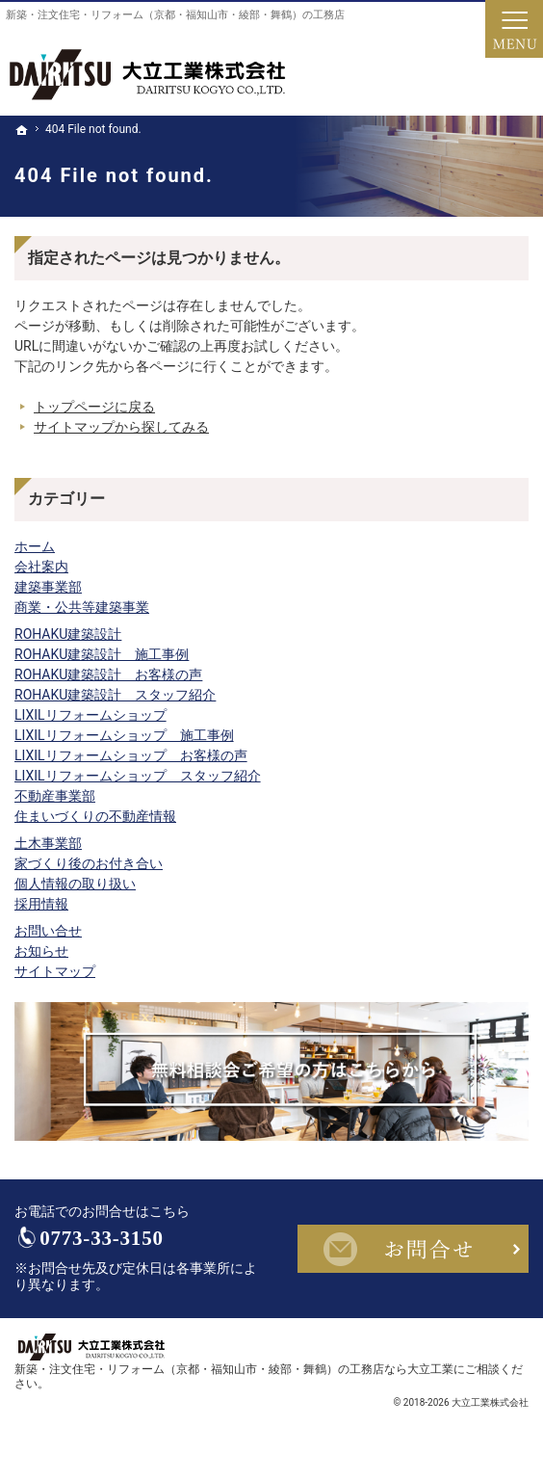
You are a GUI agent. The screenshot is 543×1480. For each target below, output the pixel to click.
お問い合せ (48, 930)
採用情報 (41, 904)
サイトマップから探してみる (121, 427)
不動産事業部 (54, 796)
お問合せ (413, 1251)
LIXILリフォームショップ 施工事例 (124, 735)
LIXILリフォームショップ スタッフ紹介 (137, 775)
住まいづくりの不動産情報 (95, 816)
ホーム (34, 546)
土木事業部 (48, 843)
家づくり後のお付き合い (88, 863)
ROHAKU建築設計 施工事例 (101, 654)
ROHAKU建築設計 (67, 634)
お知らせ (41, 951)
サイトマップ (54, 971)
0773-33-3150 (117, 1241)
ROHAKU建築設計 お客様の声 (108, 674)
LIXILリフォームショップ (90, 715)
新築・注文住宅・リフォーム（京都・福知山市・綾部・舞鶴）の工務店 (175, 15)
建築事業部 (48, 587)
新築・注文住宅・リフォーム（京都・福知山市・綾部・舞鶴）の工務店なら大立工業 (233, 1373)
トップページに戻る (94, 406)
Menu (514, 29)
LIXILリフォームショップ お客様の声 (130, 755)
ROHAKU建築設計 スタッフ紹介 (115, 694)
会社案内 (41, 566)
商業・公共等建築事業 (81, 607)
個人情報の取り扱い (75, 883)
